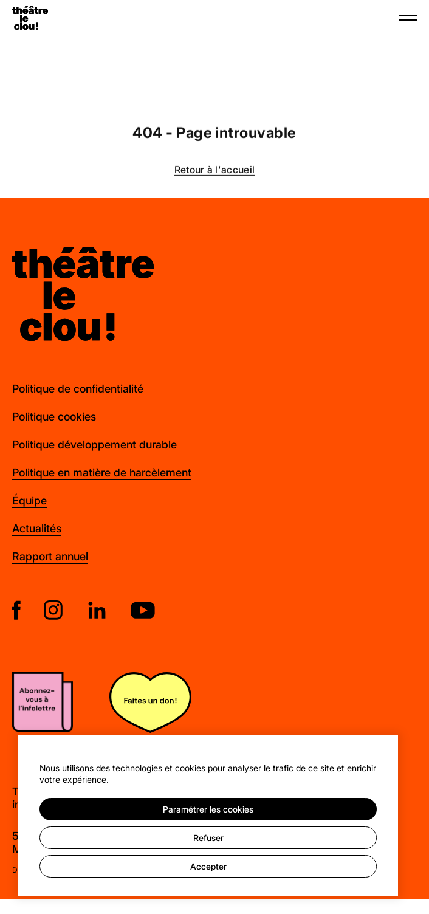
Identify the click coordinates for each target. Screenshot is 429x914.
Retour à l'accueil (214, 170)
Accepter (208, 866)
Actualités (36, 528)
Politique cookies (54, 416)
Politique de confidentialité (77, 388)
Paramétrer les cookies (208, 809)
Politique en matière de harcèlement (101, 472)
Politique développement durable (94, 444)
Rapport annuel (50, 556)
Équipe (29, 500)
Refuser (208, 837)
